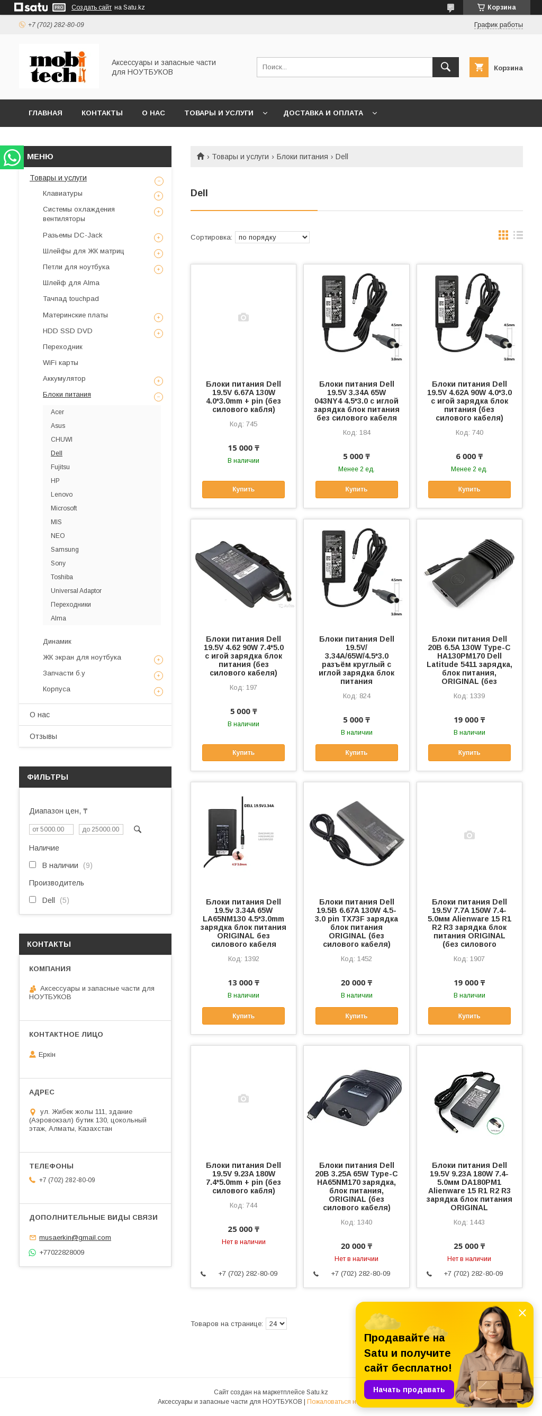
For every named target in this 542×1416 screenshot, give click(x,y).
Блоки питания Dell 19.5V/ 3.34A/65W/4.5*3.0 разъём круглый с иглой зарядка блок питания (356, 660)
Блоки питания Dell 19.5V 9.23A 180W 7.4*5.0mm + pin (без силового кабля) (243, 1178)
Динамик (57, 641)
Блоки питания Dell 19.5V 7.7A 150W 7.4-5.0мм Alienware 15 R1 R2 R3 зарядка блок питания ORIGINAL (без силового (469, 923)
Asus (58, 426)
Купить (243, 489)
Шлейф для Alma (71, 283)
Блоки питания (302, 156)
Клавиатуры (63, 193)
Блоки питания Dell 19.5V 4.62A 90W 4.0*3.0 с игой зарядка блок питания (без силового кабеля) (469, 401)
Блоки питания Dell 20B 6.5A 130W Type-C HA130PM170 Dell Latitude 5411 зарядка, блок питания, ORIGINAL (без (469, 660)
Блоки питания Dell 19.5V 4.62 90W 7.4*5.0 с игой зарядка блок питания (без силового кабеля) (244, 656)
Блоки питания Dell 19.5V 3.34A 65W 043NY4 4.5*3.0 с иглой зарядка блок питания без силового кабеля (357, 401)
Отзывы (43, 736)
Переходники (71, 604)
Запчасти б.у (64, 673)
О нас (153, 113)
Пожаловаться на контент (345, 1401)
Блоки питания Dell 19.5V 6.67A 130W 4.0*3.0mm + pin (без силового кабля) (243, 397)
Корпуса (56, 689)
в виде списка (518, 237)
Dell (56, 453)
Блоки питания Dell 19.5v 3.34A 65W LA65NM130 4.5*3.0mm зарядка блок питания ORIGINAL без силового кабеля (243, 923)
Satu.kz (317, 1392)
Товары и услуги (219, 113)
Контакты (102, 113)
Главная (45, 113)
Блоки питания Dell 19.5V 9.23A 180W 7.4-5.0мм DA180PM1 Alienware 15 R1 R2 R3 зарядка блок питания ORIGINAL (469, 1186)
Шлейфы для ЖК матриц (83, 251)
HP (55, 481)
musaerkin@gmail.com (75, 1237)
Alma (58, 618)
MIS (56, 522)
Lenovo (62, 494)
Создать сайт (91, 7)
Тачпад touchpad (71, 299)
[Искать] (445, 67)
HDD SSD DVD (68, 331)
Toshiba (62, 577)
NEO (58, 536)
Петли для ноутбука (76, 267)
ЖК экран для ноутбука (82, 657)
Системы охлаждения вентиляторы (79, 214)
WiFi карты (60, 363)
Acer (57, 412)
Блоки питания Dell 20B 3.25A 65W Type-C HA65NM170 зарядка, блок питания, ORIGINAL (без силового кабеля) (356, 1186)
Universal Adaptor (76, 591)
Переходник (63, 347)
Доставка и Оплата (323, 113)
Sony (58, 563)
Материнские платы (75, 315)
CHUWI (62, 439)
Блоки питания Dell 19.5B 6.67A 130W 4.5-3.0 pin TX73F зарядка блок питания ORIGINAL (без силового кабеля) (356, 923)
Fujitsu (60, 467)
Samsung (65, 549)
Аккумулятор (64, 378)
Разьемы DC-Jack (73, 235)
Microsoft (64, 508)
